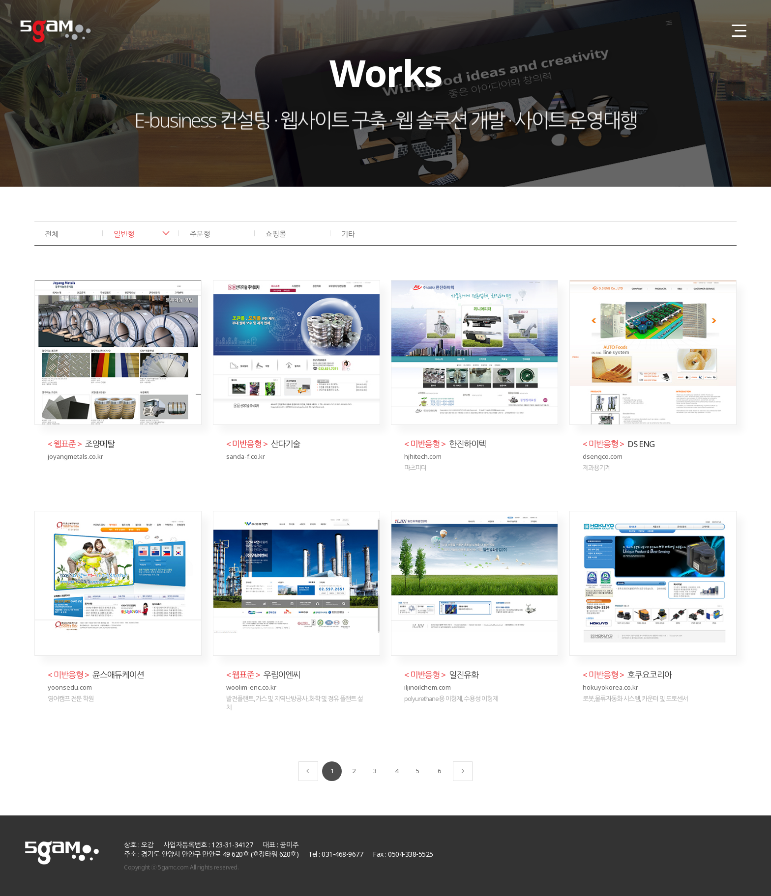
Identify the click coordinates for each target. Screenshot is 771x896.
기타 (348, 234)
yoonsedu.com (70, 687)
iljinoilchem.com (427, 687)
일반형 (124, 234)
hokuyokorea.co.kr (610, 687)
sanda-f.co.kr (245, 456)
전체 (52, 234)
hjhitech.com (423, 456)
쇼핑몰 (276, 234)
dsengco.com (603, 456)
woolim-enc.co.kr (251, 687)
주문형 (200, 234)
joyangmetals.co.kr (75, 456)
